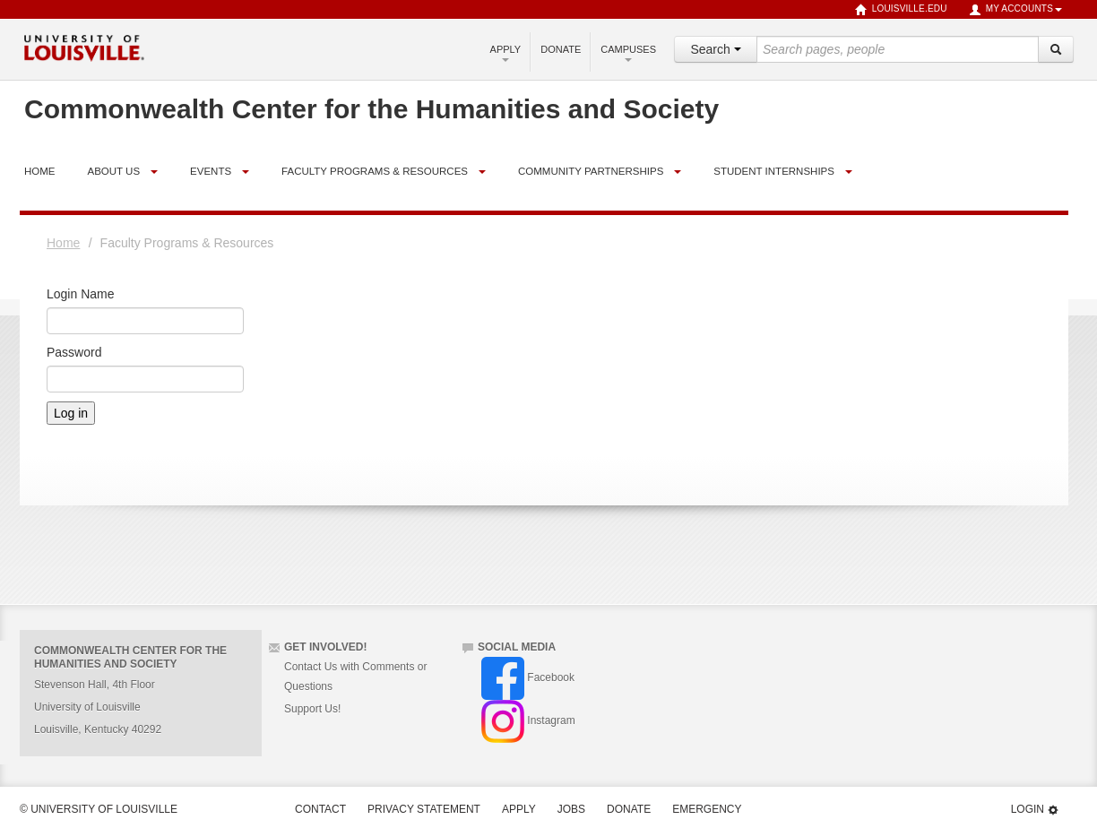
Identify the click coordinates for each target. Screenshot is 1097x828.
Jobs (571, 809)
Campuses (628, 53)
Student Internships (773, 171)
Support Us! (312, 709)
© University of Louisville (98, 809)
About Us (114, 171)
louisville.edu (901, 10)
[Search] (1056, 49)
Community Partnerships (590, 171)
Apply (506, 53)
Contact (320, 809)
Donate (560, 49)
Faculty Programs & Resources (374, 171)
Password (74, 352)
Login (1035, 809)
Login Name (81, 294)
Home (63, 243)
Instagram (528, 720)
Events (210, 171)
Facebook (527, 677)
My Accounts (1015, 10)
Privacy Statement (423, 809)
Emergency (706, 809)
